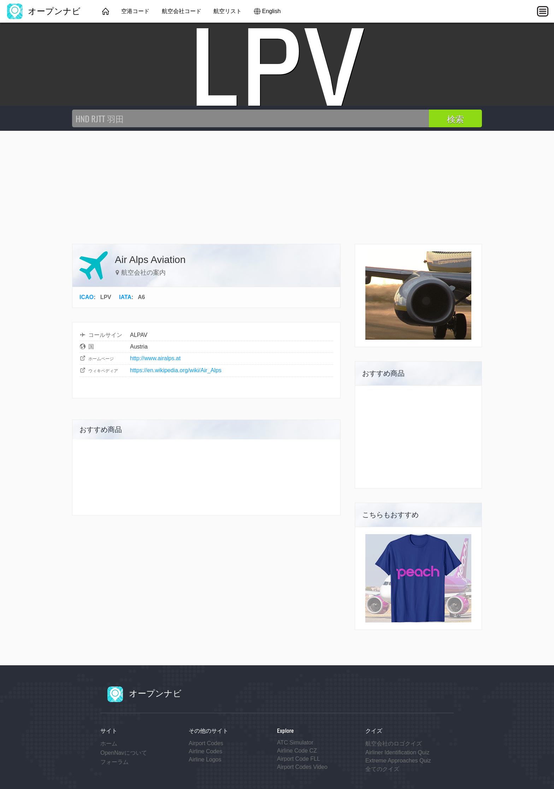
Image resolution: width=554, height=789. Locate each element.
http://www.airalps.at (155, 358)
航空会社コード (181, 11)
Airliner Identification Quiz (397, 752)
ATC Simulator (295, 743)
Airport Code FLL (298, 759)
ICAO (86, 297)
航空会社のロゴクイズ (393, 744)
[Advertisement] (277, 183)
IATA (125, 297)
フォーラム (114, 762)
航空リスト (227, 11)
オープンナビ (44, 11)
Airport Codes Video (302, 767)
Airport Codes (206, 743)
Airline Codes (205, 751)
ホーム (108, 744)
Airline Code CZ (297, 751)
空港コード (135, 11)
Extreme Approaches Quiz (398, 761)
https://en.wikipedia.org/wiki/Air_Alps (176, 370)
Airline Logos (205, 759)
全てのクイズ (382, 769)
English (271, 11)
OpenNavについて (123, 753)
